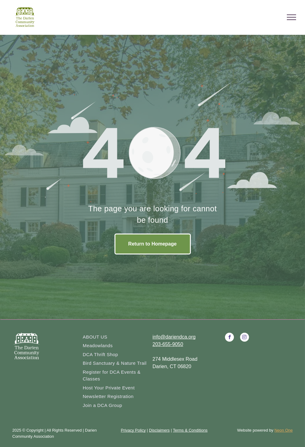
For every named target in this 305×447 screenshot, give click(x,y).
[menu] (291, 17)
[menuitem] (115, 337)
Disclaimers (159, 430)
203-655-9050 (168, 344)
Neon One (284, 430)
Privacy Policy (133, 430)
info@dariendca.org (174, 336)
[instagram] (244, 338)
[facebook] (229, 338)
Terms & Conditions (190, 430)
